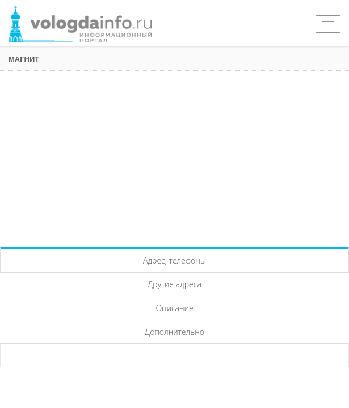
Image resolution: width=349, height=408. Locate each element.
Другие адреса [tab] (174, 284)
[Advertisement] (174, 155)
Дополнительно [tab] (174, 331)
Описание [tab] (174, 308)
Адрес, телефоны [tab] (174, 260)
